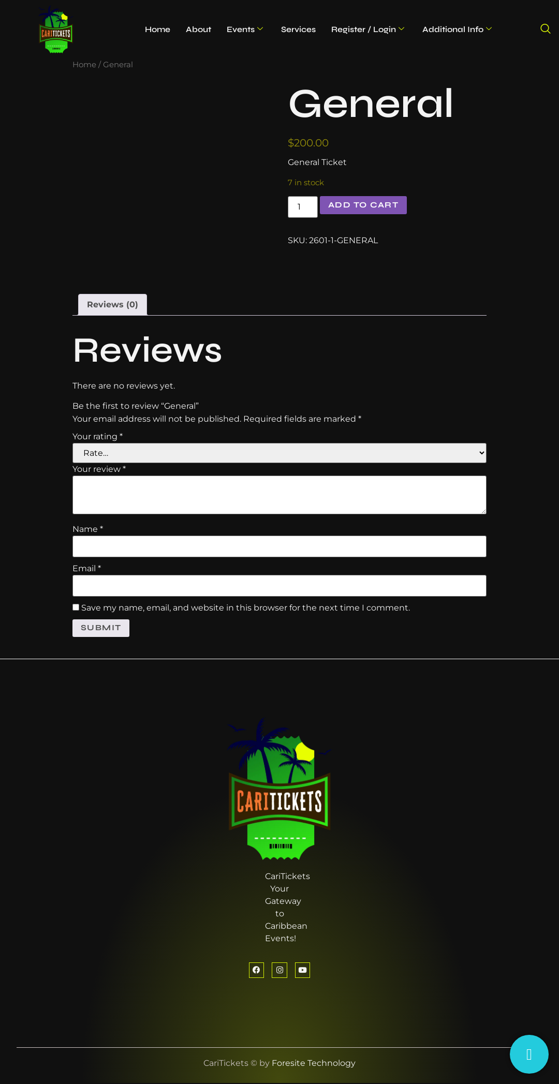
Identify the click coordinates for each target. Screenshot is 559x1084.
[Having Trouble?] (529, 1054)
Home (157, 29)
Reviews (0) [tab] (112, 304)
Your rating (97, 437)
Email (86, 569)
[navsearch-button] (545, 29)
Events (245, 29)
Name (87, 529)
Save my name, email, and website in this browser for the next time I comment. (245, 608)
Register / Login (367, 29)
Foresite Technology (314, 1064)
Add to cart (365, 205)
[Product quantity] (303, 207)
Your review (99, 469)
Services (298, 29)
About (198, 29)
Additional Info (457, 29)
